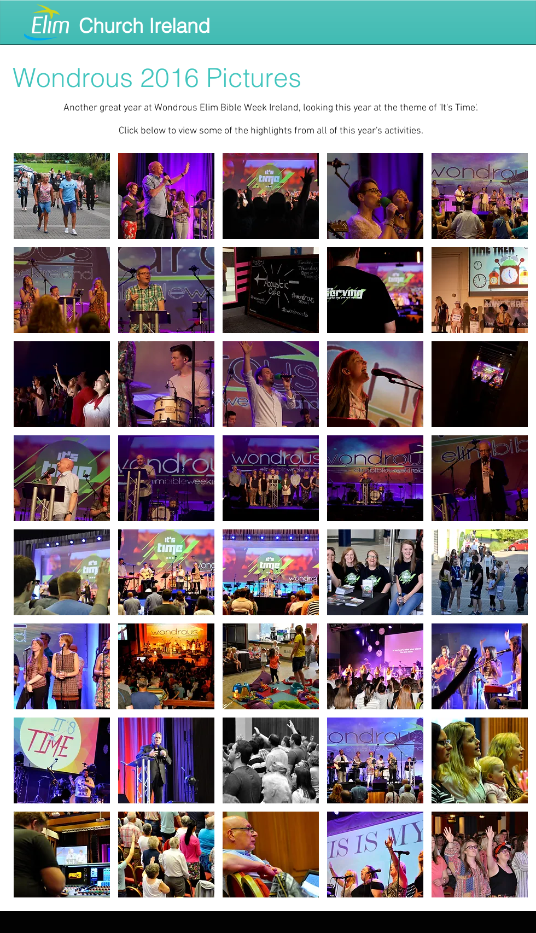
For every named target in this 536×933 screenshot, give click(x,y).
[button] (62, 196)
